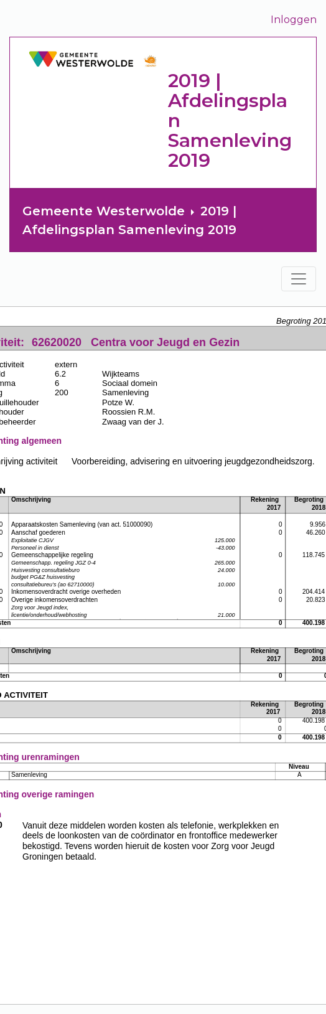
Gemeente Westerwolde (103, 211)
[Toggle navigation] (298, 278)
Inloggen (294, 20)
